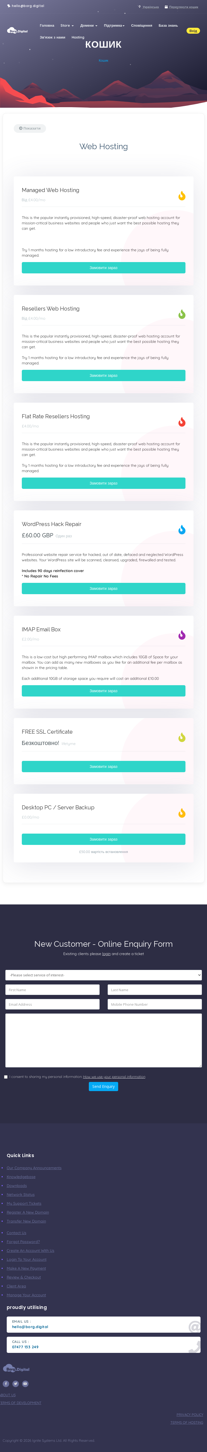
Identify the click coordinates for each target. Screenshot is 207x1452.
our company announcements (34, 1167)
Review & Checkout (24, 1277)
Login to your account (27, 1259)
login (106, 953)
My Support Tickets (24, 1203)
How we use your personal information (114, 1076)
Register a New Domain (28, 1212)
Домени (88, 25)
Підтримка (114, 25)
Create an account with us (30, 1250)
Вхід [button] (193, 31)
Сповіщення (141, 25)
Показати (30, 128)
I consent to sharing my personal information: (77, 1076)
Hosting (78, 37)
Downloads (17, 1185)
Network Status (21, 1194)
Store (67, 25)
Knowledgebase (21, 1176)
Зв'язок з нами (52, 37)
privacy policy (190, 1414)
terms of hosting (186, 1422)
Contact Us (16, 1232)
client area (16, 1286)
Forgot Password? (23, 1241)
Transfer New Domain (26, 1221)
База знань (168, 25)
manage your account (26, 1295)
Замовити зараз (103, 267)
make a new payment (26, 1268)
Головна (47, 25)
